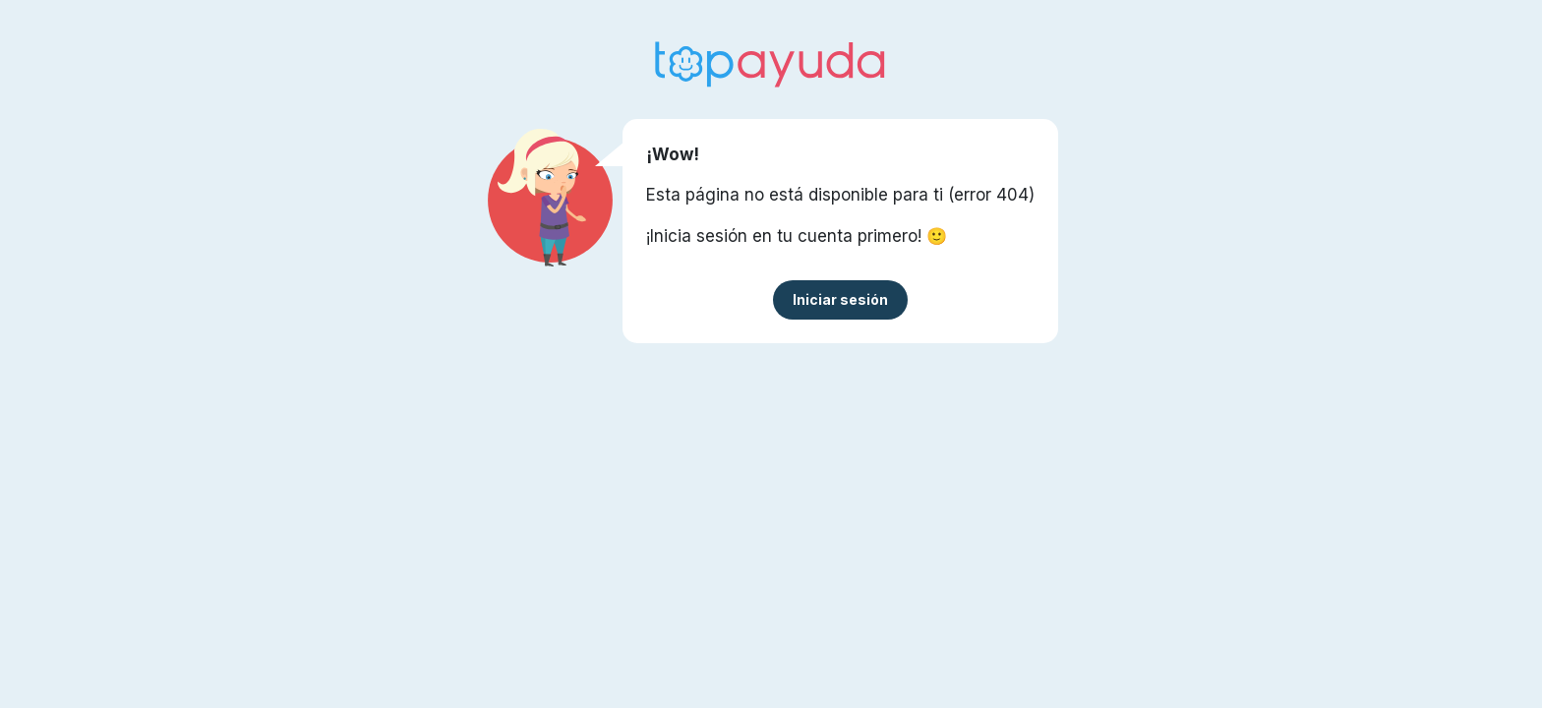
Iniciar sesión (840, 299)
